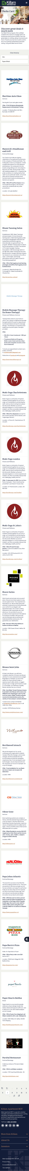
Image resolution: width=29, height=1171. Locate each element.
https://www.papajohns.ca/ (10, 912)
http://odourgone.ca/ (8, 843)
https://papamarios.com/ (10, 965)
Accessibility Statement (9, 1164)
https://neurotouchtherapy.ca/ (11, 359)
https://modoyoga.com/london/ (12, 492)
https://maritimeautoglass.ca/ (11, 116)
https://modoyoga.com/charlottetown (14, 426)
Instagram (22, 355)
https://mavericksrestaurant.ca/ (12, 195)
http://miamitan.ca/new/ (9, 277)
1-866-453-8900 (11, 1122)
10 (21, 1093)
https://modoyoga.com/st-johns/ (12, 559)
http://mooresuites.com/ (9, 634)
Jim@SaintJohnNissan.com (12, 703)
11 (26, 1093)
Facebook (13, 355)
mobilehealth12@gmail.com (12, 352)
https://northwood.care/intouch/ (12, 779)
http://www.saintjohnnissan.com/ (12, 712)
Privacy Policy (6, 1161)
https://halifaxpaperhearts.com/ (12, 1024)
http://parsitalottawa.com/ (10, 1076)
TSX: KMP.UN (6, 1167)
